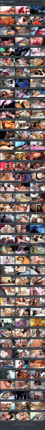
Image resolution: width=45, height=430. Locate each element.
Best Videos (7, 2)
